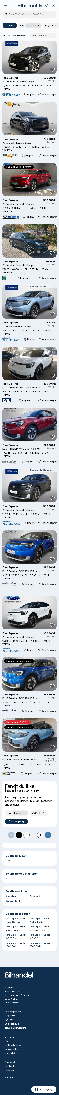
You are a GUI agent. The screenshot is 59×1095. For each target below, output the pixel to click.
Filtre (9, 25)
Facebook (9, 1066)
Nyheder (9, 1019)
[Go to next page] (48, 835)
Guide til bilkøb (12, 1023)
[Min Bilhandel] (53, 5)
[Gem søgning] (43, 1089)
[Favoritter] (47, 5)
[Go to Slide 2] (27, 70)
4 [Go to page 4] (40, 835)
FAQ (6, 1040)
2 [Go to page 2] (26, 835)
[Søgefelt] (31, 14)
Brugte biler (10, 1015)
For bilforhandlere (13, 1045)
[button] (29, 57)
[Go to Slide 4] (31, 70)
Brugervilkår (10, 1053)
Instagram (9, 1070)
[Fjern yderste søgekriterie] (38, 25)
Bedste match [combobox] (40, 35)
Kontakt (9, 1077)
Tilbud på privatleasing (15, 1027)
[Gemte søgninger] (41, 5)
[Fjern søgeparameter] (46, 813)
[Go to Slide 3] (29, 70)
